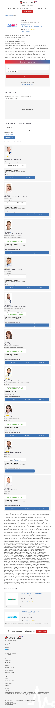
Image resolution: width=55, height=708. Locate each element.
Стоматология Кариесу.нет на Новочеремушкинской (30, 612)
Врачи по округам (9, 670)
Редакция (7, 688)
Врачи (6, 657)
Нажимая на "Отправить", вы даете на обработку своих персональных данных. (24, 80)
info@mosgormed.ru (9, 643)
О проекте (7, 678)
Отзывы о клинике (25, 31)
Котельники (11, 172)
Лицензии (7, 687)
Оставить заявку (42, 631)
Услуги (6, 658)
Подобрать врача (27, 11)
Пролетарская (29, 320)
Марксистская (22, 320)
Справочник (7, 681)
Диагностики (25, 8)
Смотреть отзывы (9, 137)
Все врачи (7, 674)
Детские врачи (8, 662)
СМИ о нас (7, 685)
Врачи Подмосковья (9, 672)
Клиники (7, 663)
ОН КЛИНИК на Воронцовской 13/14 (13, 317)
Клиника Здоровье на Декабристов (31, 593)
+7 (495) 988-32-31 (41, 8)
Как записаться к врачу (10, 680)
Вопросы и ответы (9, 683)
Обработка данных (9, 644)
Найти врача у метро (9, 667)
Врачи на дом (8, 660)
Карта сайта (7, 690)
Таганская (34, 320)
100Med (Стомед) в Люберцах (11, 170)
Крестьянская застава (13, 320)
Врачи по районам (9, 669)
